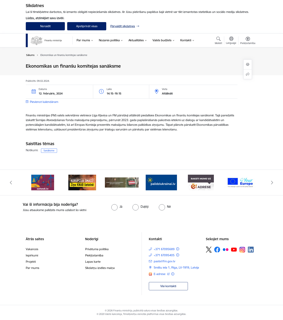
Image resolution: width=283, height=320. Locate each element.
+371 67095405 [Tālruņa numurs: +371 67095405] (164, 255)
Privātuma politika (97, 249)
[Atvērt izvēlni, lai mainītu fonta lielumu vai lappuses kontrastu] (247, 41)
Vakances (32, 249)
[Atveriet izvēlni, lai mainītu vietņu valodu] (231, 40)
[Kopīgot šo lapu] (248, 74)
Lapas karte (93, 261)
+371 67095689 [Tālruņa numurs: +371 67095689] (164, 249)
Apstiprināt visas (86, 26)
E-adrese (160, 274)
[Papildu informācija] (177, 248)
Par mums (32, 268)
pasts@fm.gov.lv (164, 261)
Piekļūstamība (94, 255)
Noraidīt (45, 26)
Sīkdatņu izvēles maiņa (100, 268)
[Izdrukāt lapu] (248, 64)
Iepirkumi (32, 255)
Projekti (31, 261)
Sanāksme (49, 150)
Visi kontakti (168, 286)
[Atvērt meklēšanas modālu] (218, 41)
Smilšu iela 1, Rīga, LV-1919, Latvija (176, 267)
